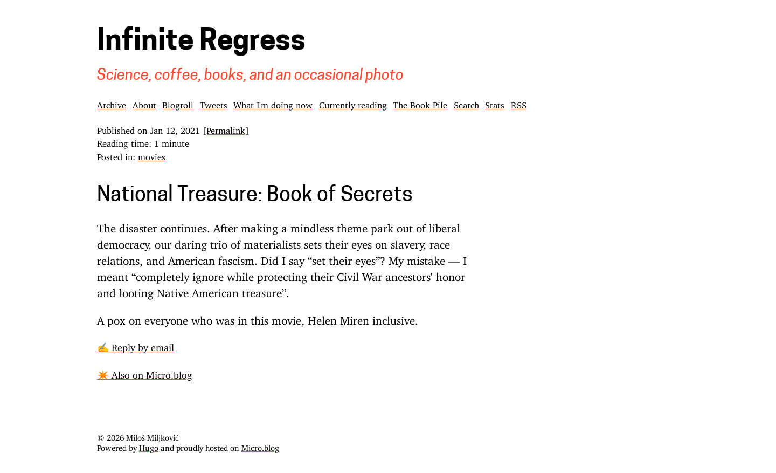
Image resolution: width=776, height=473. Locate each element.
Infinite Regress (201, 43)
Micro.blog (260, 446)
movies (151, 155)
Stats (494, 103)
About (144, 103)
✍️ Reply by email (135, 345)
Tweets (213, 103)
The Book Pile (420, 103)
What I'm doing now (273, 103)
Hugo (148, 446)
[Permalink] (226, 128)
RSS (518, 103)
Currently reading (353, 103)
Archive (111, 103)
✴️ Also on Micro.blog (144, 372)
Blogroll (177, 103)
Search (466, 103)
